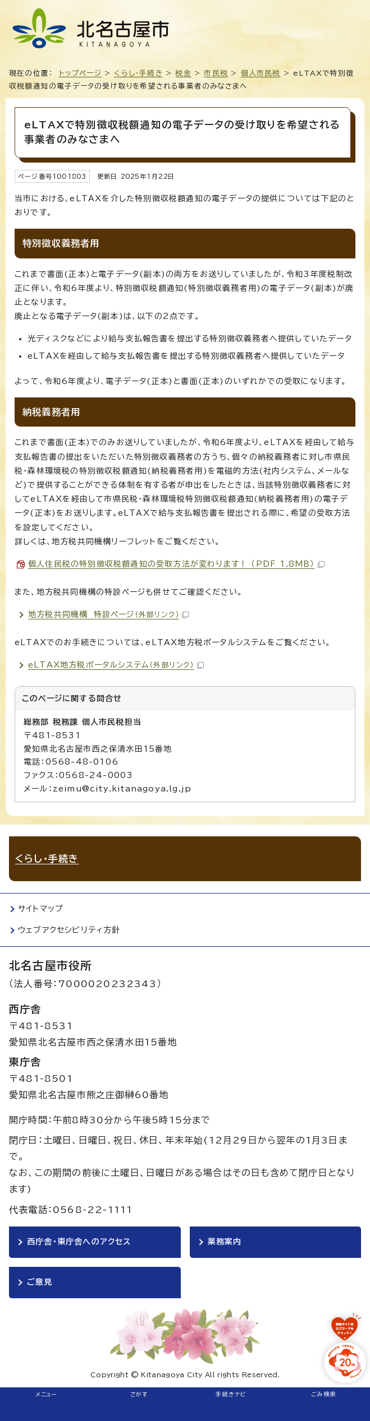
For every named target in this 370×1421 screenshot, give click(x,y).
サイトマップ (40, 909)
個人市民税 (261, 73)
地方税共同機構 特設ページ (108, 614)
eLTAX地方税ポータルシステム (116, 665)
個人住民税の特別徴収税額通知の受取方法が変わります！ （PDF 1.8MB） (176, 564)
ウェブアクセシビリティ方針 (69, 930)
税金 (183, 73)
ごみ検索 (323, 1394)
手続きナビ (231, 1394)
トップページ (80, 73)
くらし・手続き (138, 73)
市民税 (216, 73)
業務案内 (225, 1242)
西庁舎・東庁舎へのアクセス (79, 1242)
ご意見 (40, 1282)
